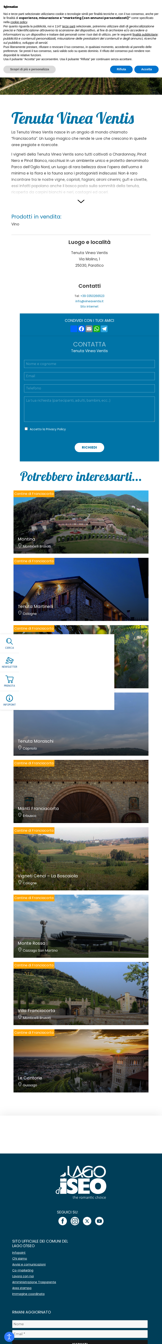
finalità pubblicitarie (145, 34)
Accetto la (48, 429)
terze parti (68, 26)
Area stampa (21, 1288)
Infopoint (19, 1253)
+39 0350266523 (92, 296)
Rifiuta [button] (121, 69)
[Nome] (79, 1324)
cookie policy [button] (18, 22)
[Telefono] (89, 388)
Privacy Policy (56, 429)
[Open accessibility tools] (9, 1337)
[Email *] (79, 1334)
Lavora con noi (23, 1276)
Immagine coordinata (28, 1294)
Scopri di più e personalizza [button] (29, 69)
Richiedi (89, 447)
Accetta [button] (146, 69)
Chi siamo (19, 1258)
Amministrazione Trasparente (34, 1282)
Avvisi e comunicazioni (29, 1264)
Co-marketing (22, 1270)
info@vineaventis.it (90, 301)
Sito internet (89, 306)
